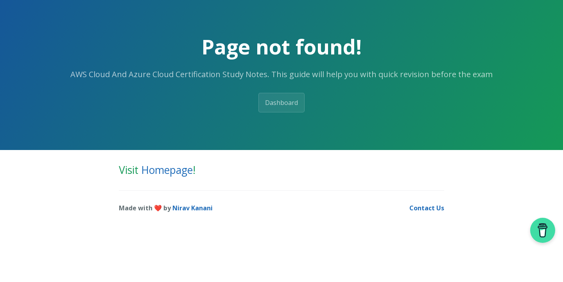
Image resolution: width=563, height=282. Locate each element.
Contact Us (426, 208)
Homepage (167, 170)
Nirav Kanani (192, 208)
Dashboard (281, 102)
